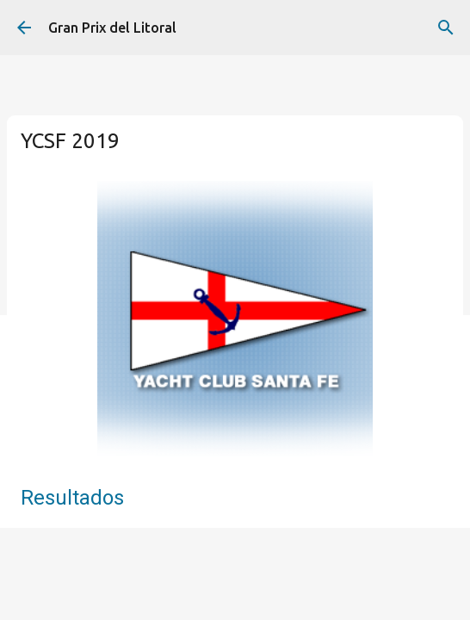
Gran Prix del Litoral (112, 27)
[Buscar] (446, 27)
